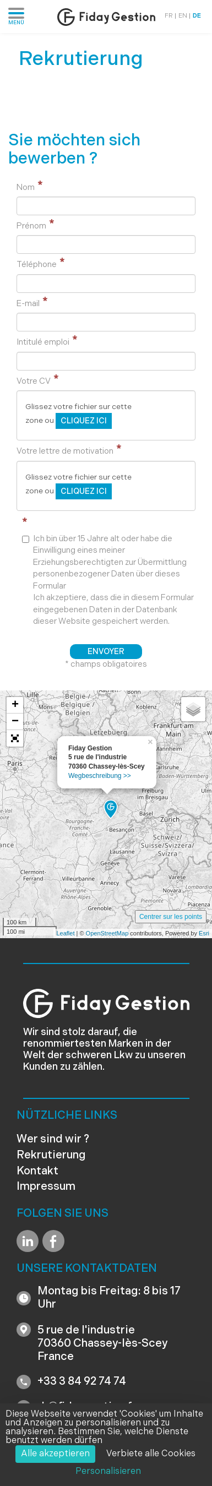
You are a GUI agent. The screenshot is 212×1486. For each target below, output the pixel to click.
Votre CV (34, 382)
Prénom (31, 226)
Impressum (46, 1187)
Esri (204, 933)
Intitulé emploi (43, 343)
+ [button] (15, 705)
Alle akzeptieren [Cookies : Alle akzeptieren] (55, 1454)
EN (182, 16)
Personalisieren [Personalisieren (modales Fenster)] (108, 1471)
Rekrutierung (51, 1155)
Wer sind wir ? (53, 1139)
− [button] (15, 722)
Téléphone (37, 265)
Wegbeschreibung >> (99, 776)
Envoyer (106, 652)
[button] (15, 738)
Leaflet (65, 933)
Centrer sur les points (170, 917)
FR (169, 16)
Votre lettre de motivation (65, 452)
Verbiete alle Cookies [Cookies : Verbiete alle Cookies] (150, 1454)
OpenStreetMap (107, 933)
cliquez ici (84, 421)
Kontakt (37, 1171)
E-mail (28, 304)
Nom (26, 188)
